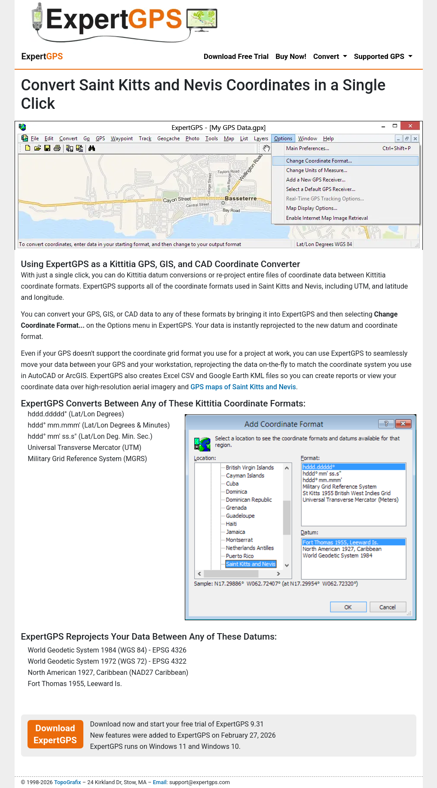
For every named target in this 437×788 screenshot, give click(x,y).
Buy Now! (290, 56)
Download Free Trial (236, 56)
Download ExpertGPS (55, 734)
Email (160, 782)
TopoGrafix (67, 782)
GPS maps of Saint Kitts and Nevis (243, 387)
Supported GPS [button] (380, 56)
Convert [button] (327, 56)
